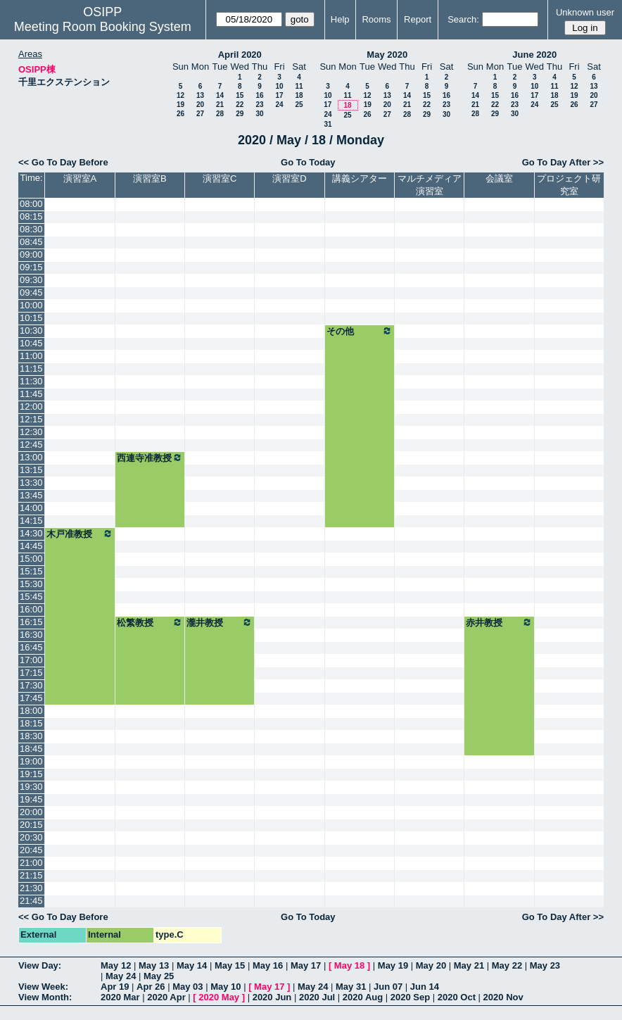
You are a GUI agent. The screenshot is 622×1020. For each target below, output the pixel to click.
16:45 (31, 647)
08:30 (31, 229)
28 (220, 114)
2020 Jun (272, 997)
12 (180, 95)
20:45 (31, 850)
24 (279, 104)
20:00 (31, 812)
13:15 (31, 470)
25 (299, 104)
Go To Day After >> (563, 162)
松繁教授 (150, 622)
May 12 (116, 965)
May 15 (230, 965)
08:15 (31, 216)
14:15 (31, 520)
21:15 (31, 875)
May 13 (154, 965)
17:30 (31, 685)
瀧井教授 (219, 622)
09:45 (31, 292)
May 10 (225, 986)
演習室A (80, 178)
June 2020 (534, 54)
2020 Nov (503, 997)
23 (259, 104)
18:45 (31, 748)
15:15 (31, 571)
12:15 (31, 419)
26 (180, 114)
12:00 (31, 406)
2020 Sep (410, 997)
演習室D (289, 178)
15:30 (31, 584)
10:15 (31, 318)
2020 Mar (120, 997)
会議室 (499, 178)
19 (180, 104)
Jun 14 (424, 986)
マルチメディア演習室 (430, 184)
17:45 (31, 698)
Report (417, 19)
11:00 (31, 356)
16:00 (31, 609)
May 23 (545, 965)
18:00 (31, 710)
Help (340, 19)
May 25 (159, 976)
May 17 (306, 965)
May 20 (431, 965)
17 (279, 95)
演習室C (219, 178)
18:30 (31, 736)
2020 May (218, 997)
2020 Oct (457, 997)
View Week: (43, 986)
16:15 (31, 622)
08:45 (31, 242)
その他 (359, 330)
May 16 (268, 965)
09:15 (31, 267)
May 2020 (387, 54)
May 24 (121, 976)
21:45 (31, 900)
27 (200, 114)
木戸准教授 (79, 533)
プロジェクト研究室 (569, 184)
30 (259, 114)
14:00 (31, 508)
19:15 (31, 774)
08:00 (31, 204)
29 (239, 114)
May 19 (393, 965)
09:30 (31, 280)
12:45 (31, 444)
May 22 (507, 965)
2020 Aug (363, 997)
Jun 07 (388, 986)
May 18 (349, 965)
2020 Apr (166, 997)
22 (239, 104)
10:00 (31, 305)
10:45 (31, 343)
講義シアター (359, 178)
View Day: (39, 965)
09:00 (31, 254)
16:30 (31, 634)
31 (327, 124)
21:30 (31, 888)
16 (259, 95)
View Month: (45, 997)
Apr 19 (115, 986)
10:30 (31, 330)
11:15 (31, 368)
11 (299, 86)
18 (299, 95)
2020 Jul (317, 997)
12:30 (31, 432)
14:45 (31, 546)
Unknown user (585, 12)
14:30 (31, 533)
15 (239, 95)
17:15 (31, 672)
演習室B (150, 178)
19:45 (31, 799)
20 (200, 104)
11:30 (31, 381)
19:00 (31, 761)
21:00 (31, 862)
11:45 (31, 394)
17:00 (31, 660)
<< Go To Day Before (63, 162)
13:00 (31, 457)
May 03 (187, 986)
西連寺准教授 (150, 457)
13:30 (31, 482)
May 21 (469, 965)
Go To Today (308, 162)
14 (220, 95)
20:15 (31, 824)
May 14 (192, 965)
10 (279, 86)
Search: (463, 19)
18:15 (31, 723)
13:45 (31, 495)
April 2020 (240, 54)
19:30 (31, 786)
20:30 (31, 837)
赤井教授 (499, 622)
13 (200, 95)
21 (220, 104)
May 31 (351, 986)
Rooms (376, 19)
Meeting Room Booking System (102, 27)
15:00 (31, 558)
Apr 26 (151, 986)
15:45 (31, 596)
